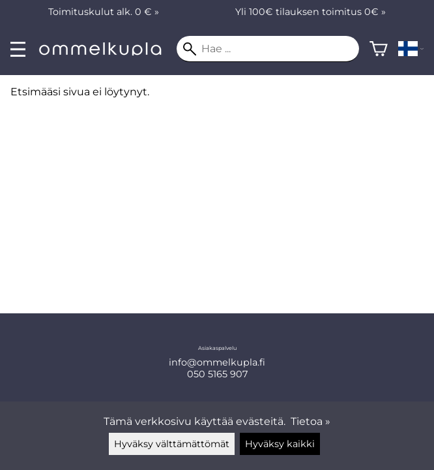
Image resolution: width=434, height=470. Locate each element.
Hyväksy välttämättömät (171, 444)
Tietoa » (310, 421)
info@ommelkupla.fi (217, 362)
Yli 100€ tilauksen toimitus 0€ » (310, 12)
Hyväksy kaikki (280, 444)
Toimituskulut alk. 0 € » (103, 12)
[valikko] (17, 49)
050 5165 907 (217, 374)
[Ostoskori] (378, 49)
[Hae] (268, 49)
